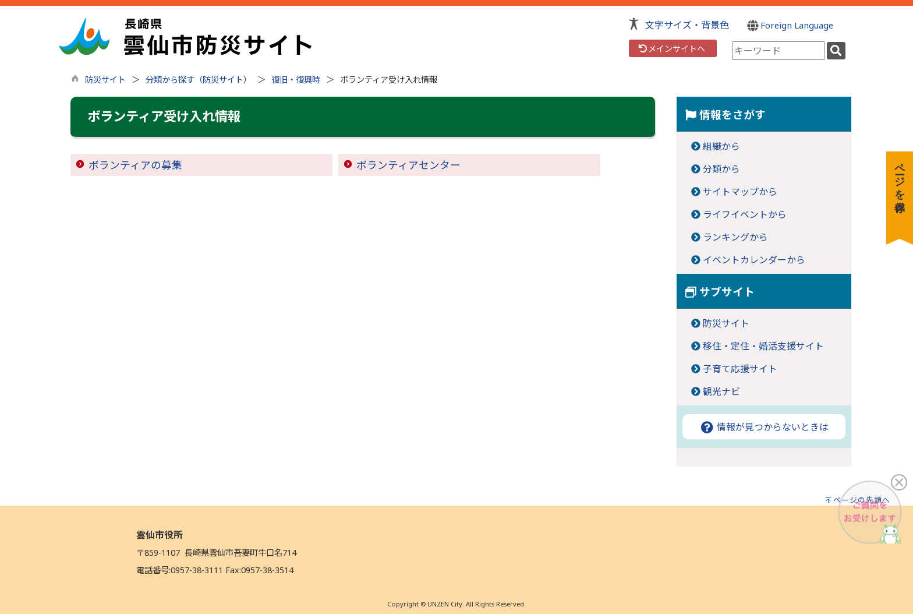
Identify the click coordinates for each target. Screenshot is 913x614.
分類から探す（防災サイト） (199, 79)
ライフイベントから (745, 214)
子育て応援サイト (740, 368)
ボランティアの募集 (135, 165)
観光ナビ (721, 391)
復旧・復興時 (295, 79)
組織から (721, 146)
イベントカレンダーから (754, 259)
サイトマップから (740, 191)
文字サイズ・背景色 (687, 25)
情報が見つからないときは (764, 427)
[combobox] (778, 50)
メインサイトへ (671, 48)
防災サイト (105, 79)
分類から (721, 169)
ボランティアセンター (408, 165)
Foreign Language (790, 25)
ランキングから (735, 237)
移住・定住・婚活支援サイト (763, 346)
